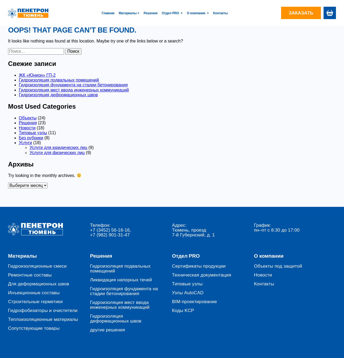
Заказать (301, 13)
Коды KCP (183, 310)
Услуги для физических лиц (57, 152)
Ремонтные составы (30, 275)
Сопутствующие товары (34, 328)
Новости (27, 128)
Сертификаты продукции (199, 266)
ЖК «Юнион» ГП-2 (37, 75)
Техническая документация (201, 275)
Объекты (28, 118)
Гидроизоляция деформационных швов (58, 95)
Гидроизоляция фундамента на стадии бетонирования (73, 85)
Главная (108, 13)
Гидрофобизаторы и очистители (43, 310)
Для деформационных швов (38, 284)
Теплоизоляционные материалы (43, 319)
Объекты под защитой (278, 266)
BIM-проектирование (194, 301)
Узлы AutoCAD (188, 292)
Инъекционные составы (34, 292)
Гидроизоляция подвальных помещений (59, 80)
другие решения (107, 330)
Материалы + (129, 13)
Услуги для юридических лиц (58, 147)
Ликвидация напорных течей (121, 280)
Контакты (220, 13)
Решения (150, 13)
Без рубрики (31, 138)
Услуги (25, 142)
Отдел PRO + (172, 13)
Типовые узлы (33, 132)
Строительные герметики (35, 301)
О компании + (198, 13)
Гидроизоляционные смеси (37, 266)
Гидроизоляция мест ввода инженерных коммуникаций (74, 90)
